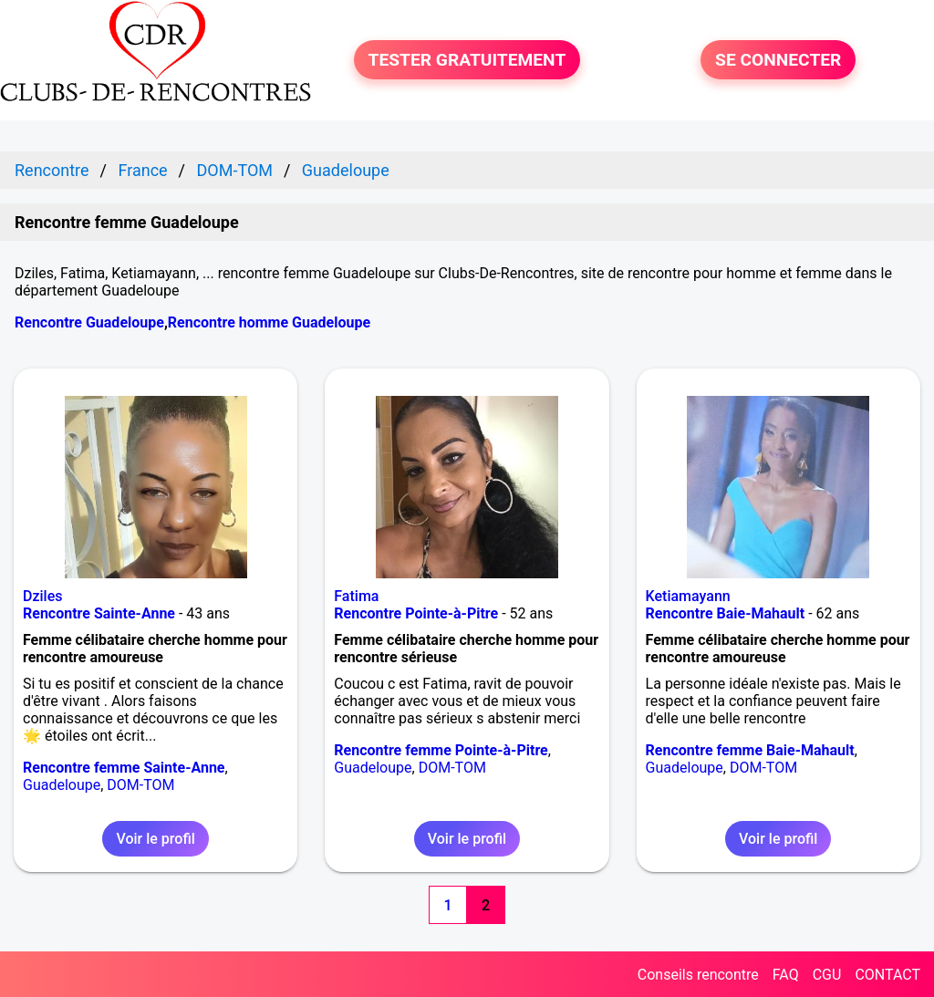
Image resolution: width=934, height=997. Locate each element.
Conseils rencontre (698, 974)
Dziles (42, 596)
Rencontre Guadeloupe (89, 322)
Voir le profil (155, 838)
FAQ (786, 974)
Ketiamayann (688, 596)
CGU (827, 974)
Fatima (356, 596)
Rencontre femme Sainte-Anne (124, 767)
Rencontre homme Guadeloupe (269, 322)
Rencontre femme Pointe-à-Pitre (440, 750)
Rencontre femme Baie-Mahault (750, 750)
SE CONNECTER (778, 59)
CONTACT (887, 974)
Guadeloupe (61, 785)
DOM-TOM (140, 785)
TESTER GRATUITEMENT (467, 59)
